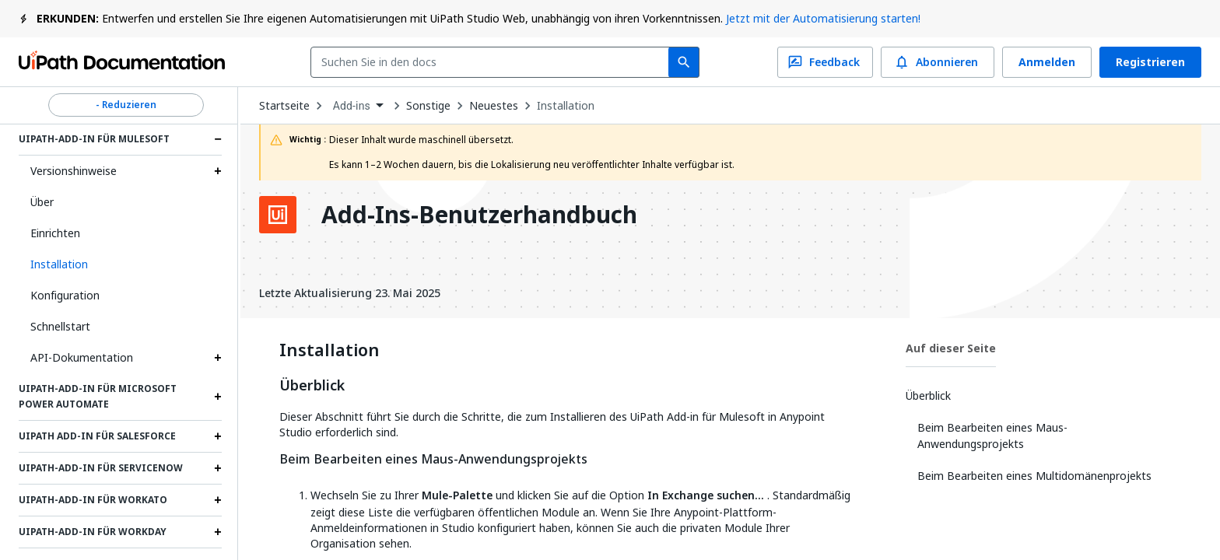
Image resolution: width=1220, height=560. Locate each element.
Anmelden (1047, 62)
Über (42, 202)
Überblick (312, 386)
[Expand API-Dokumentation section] (218, 358)
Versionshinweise (73, 171)
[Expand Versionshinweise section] (218, 171)
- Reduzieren (126, 105)
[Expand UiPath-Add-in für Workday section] (218, 532)
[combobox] (492, 62)
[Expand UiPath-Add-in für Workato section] (218, 500)
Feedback (825, 62)
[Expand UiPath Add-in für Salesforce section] (218, 436)
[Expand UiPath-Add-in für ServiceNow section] (218, 468)
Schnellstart (60, 326)
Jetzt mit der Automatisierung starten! (823, 18)
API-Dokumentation (81, 357)
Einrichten (55, 233)
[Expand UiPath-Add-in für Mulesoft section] (218, 139)
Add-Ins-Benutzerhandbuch (479, 214)
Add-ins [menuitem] (351, 106)
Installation (565, 105)
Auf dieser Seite (951, 348)
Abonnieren (938, 62)
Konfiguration (65, 295)
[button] (120, 264)
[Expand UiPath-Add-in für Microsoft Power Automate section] (218, 397)
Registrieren (1150, 62)
